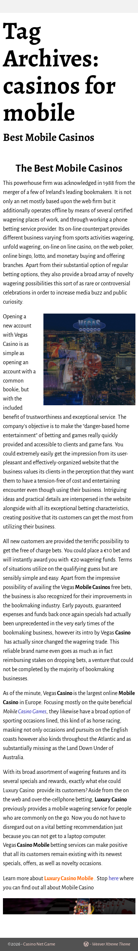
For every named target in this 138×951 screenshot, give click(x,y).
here (113, 878)
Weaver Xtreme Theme (111, 944)
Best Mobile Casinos (48, 137)
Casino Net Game (39, 944)
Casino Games (32, 711)
